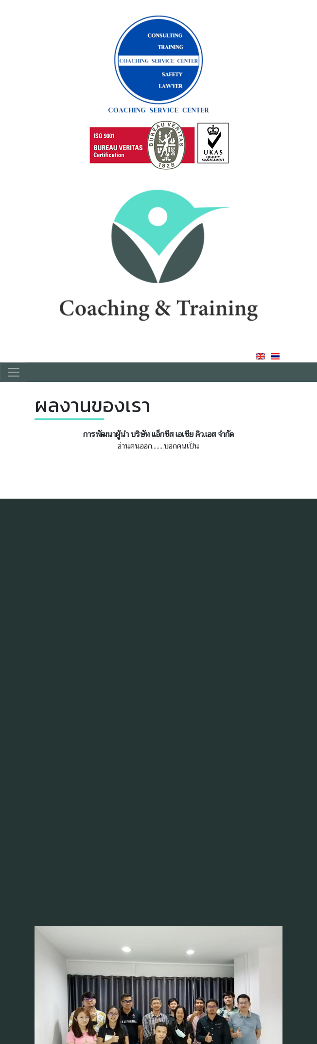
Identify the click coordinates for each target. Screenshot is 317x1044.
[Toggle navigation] (13, 372)
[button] (274, 1004)
